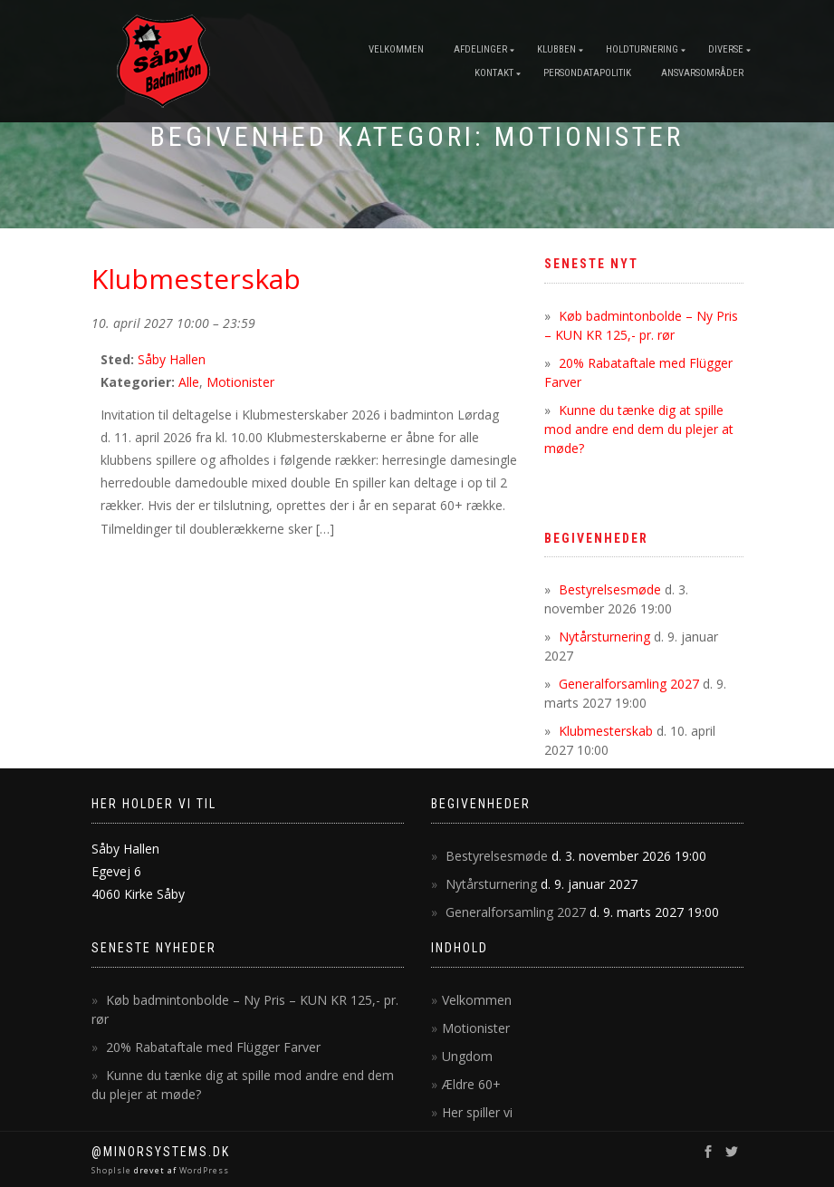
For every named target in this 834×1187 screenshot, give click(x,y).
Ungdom (467, 1056)
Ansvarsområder (702, 73)
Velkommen (396, 49)
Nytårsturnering (604, 636)
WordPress (203, 1170)
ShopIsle (112, 1170)
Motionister (240, 382)
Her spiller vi (477, 1112)
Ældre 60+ (471, 1084)
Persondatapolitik (587, 73)
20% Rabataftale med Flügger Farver (213, 1047)
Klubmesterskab (606, 730)
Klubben (556, 49)
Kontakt (494, 73)
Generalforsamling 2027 (629, 683)
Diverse (725, 49)
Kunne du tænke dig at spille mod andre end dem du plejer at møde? (638, 429)
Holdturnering (642, 49)
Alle (188, 382)
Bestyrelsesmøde (610, 589)
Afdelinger (480, 49)
